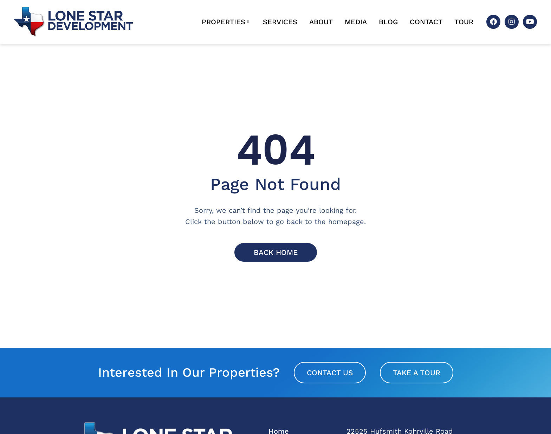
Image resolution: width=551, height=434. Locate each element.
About (321, 22)
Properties (225, 21)
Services (280, 22)
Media (356, 22)
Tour (463, 22)
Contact (426, 22)
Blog (388, 22)
